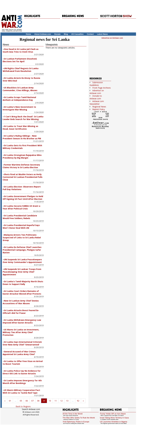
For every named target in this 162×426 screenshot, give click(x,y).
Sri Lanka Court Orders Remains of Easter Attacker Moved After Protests (22, 292)
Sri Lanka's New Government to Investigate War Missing (19, 108)
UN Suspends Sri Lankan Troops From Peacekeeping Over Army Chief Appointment (22, 272)
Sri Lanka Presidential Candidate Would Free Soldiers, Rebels (20, 217)
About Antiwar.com (42, 34)
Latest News (102, 34)
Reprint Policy (98, 109)
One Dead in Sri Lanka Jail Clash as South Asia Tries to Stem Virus (20, 50)
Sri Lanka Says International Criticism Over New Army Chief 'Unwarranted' (22, 343)
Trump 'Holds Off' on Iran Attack (113, 414)
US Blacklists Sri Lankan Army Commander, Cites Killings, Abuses (20, 89)
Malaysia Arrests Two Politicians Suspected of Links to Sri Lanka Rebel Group (22, 237)
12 (61, 400)
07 (32, 400)
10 (50, 400)
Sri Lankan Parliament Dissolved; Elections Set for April (20, 60)
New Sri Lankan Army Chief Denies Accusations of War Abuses (21, 302)
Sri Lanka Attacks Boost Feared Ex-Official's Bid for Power (21, 311)
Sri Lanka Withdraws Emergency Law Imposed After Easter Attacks (22, 321)
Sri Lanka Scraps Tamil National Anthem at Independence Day (19, 98)
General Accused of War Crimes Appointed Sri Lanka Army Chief (19, 353)
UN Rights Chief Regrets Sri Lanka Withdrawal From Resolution (20, 69)
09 (44, 400)
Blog (66, 34)
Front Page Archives (101, 87)
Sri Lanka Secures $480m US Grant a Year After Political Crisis (21, 207)
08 (38, 400)
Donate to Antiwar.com (96, 97)
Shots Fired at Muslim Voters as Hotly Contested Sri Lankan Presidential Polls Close (22, 177)
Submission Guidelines (96, 83)
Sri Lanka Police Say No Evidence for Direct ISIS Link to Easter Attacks (22, 372)
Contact (90, 34)
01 (10, 400)
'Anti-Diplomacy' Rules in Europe (76, 422)
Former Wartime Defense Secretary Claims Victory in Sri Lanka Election (21, 166)
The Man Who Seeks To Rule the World (79, 418)
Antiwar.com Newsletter (97, 102)
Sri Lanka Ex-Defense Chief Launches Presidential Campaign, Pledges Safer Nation (22, 250)
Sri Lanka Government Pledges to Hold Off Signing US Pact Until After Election (23, 197)
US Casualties (77, 34)
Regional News (99, 106)
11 (56, 400)
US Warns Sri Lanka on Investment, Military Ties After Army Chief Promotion (21, 332)
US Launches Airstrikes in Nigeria (113, 422)
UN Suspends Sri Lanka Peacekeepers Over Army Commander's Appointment (22, 261)
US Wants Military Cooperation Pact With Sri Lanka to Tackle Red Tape (21, 391)
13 (67, 400)
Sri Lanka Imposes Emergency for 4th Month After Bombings (22, 381)
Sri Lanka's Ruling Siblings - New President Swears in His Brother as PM (22, 137)
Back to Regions (23, 406)
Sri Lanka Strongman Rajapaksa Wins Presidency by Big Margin (22, 156)
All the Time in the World (72, 414)
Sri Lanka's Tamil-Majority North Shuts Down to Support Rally (23, 282)
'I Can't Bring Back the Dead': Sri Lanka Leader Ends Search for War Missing (23, 118)
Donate (57, 34)
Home (28, 34)
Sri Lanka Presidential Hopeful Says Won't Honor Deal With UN (21, 226)
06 (27, 400)
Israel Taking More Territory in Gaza (114, 418)
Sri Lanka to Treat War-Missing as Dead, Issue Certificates (20, 127)
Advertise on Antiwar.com (112, 38)
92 (78, 400)
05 (21, 400)
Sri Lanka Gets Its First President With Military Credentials (22, 146)
